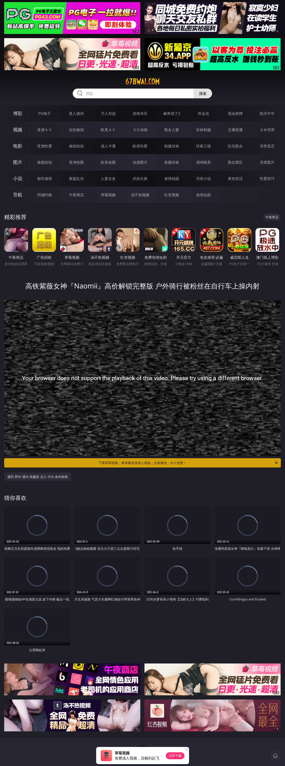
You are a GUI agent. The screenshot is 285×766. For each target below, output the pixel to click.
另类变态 (267, 146)
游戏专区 (140, 113)
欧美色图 (108, 162)
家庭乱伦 (76, 178)
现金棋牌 (235, 113)
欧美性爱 (140, 146)
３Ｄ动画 (140, 129)
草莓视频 (108, 194)
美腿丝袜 (171, 162)
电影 (17, 146)
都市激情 (44, 178)
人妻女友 (108, 178)
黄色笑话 (235, 178)
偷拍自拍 (76, 146)
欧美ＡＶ (108, 129)
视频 (17, 129)
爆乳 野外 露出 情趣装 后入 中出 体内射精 (37, 476)
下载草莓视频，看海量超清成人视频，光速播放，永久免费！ (188, 463)
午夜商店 (76, 194)
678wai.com (142, 81)
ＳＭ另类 (267, 129)
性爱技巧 (267, 178)
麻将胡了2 (171, 113)
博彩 (17, 113)
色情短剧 (203, 194)
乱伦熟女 (235, 146)
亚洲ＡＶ (44, 129)
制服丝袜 (171, 146)
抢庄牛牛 (267, 113)
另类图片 (267, 162)
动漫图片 (140, 162)
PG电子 (44, 113)
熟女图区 (235, 162)
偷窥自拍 (44, 162)
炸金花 (203, 113)
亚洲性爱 (44, 146)
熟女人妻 (171, 129)
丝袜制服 (203, 129)
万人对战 (108, 113)
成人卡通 (108, 146)
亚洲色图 (76, 162)
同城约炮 (44, 194)
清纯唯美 (203, 162)
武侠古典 (140, 178)
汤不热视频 (140, 194)
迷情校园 (171, 178)
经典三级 (203, 146)
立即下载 (175, 755)
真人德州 (76, 113)
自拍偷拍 (76, 129)
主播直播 (235, 129)
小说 (17, 178)
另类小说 (203, 178)
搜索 (202, 93)
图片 (17, 162)
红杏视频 (171, 194)
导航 (17, 195)
